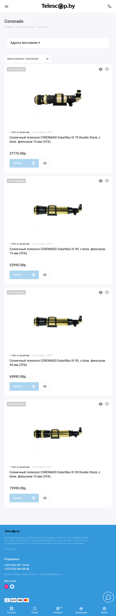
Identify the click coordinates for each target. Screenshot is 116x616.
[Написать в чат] (108, 597)
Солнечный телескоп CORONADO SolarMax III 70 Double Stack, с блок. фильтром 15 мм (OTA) (55, 139)
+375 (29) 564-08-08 (16, 568)
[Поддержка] (109, 6)
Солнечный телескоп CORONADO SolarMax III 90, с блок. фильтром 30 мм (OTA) (57, 363)
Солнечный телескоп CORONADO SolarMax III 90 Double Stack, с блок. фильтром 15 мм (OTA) (55, 474)
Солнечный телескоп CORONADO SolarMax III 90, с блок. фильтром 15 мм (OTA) (57, 251)
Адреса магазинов (25, 43)
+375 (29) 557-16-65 (16, 565)
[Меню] (6, 6)
